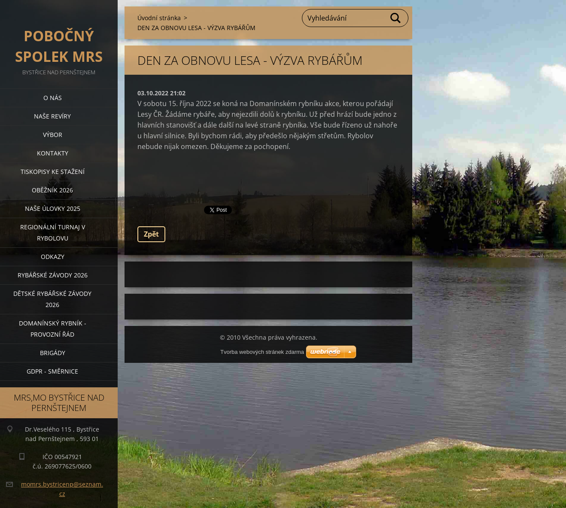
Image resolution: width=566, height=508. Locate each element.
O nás (52, 98)
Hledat (396, 18)
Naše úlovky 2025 (52, 208)
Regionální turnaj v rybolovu (52, 232)
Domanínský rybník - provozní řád (52, 328)
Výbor (52, 135)
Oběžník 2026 (52, 190)
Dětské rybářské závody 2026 (52, 299)
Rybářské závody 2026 (53, 275)
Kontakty (52, 153)
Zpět (151, 234)
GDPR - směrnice (52, 371)
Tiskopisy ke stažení (53, 171)
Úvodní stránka (159, 18)
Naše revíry (52, 116)
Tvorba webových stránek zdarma (262, 352)
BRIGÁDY (52, 353)
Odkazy (52, 256)
